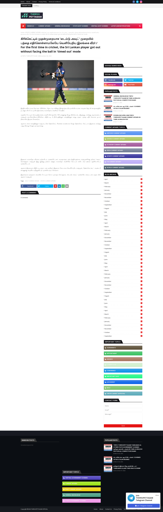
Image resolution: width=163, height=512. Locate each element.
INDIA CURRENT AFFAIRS (115, 150)
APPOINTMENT (112, 353)
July (123, 212)
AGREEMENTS (111, 348)
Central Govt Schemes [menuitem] (99, 26)
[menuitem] (23, 25)
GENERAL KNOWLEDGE (72, 495)
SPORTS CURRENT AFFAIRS (33, 32)
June (123, 216)
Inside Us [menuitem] (30, 26)
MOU (108, 388)
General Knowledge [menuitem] (62, 26)
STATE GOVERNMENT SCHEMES (75, 501)
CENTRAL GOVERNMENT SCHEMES (76, 478)
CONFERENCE (111, 371)
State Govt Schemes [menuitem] (80, 26)
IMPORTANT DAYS (113, 376)
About (28, 2)
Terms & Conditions (55, 2)
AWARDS (110, 359)
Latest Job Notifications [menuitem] (120, 26)
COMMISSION (111, 365)
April (123, 179)
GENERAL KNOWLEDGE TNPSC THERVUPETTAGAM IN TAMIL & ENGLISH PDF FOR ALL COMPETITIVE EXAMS (126, 98)
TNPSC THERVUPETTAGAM (29, 56)
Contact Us (108, 509)
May (123, 219)
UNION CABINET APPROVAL (116, 393)
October (123, 201)
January (123, 190)
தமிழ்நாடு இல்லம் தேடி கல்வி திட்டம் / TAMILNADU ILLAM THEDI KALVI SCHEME (126, 467)
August (123, 208)
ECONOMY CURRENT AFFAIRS (116, 145)
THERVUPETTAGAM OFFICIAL (39, 509)
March (123, 183)
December (123, 194)
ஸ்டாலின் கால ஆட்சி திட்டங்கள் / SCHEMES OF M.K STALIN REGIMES (127, 107)
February (123, 186)
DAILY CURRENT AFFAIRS (32, 181)
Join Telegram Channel (143, 506)
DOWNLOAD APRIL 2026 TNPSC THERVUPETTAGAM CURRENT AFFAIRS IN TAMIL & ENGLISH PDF (126, 117)
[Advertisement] (104, 15)
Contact (34, 2)
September (123, 205)
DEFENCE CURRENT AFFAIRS (116, 139)
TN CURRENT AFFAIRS (114, 162)
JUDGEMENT (111, 382)
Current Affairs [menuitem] (44, 26)
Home (22, 2)
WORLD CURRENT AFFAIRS (115, 167)
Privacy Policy (43, 2)
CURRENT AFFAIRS (71, 483)
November (123, 197)
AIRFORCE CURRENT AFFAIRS (116, 133)
